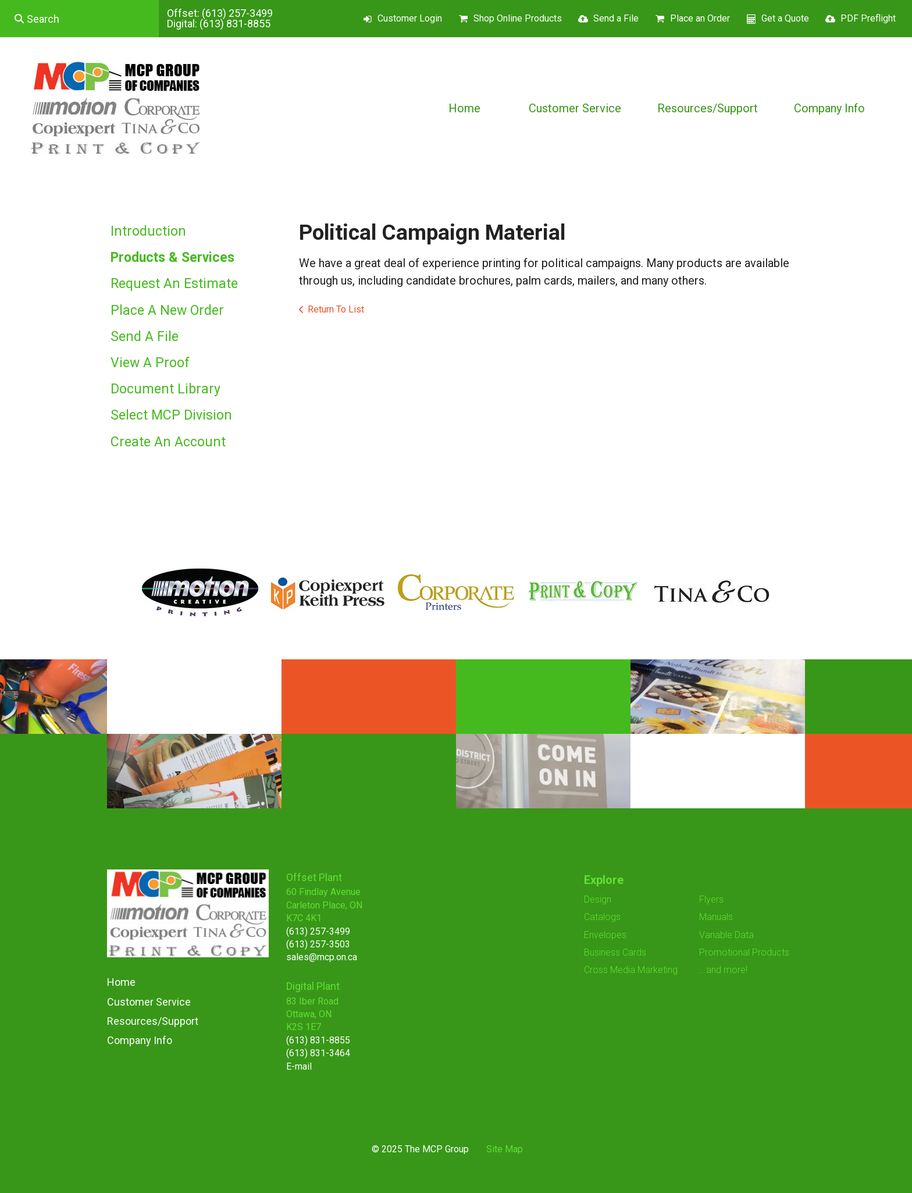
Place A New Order (167, 310)
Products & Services (172, 257)
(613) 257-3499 (237, 13)
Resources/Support (707, 108)
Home (464, 108)
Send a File (616, 18)
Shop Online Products (517, 18)
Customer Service (575, 108)
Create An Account (168, 442)
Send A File (145, 337)
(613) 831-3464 (318, 1053)
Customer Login (409, 18)
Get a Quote (785, 18)
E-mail (299, 1066)
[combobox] (79, 18)
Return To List (336, 309)
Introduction (148, 231)
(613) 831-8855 (235, 23)
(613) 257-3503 (318, 944)
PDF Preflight (868, 18)
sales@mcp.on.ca (321, 957)
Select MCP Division (171, 415)
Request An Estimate (174, 284)
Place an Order (700, 18)
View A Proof (150, 363)
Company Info (829, 108)
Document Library (165, 389)
